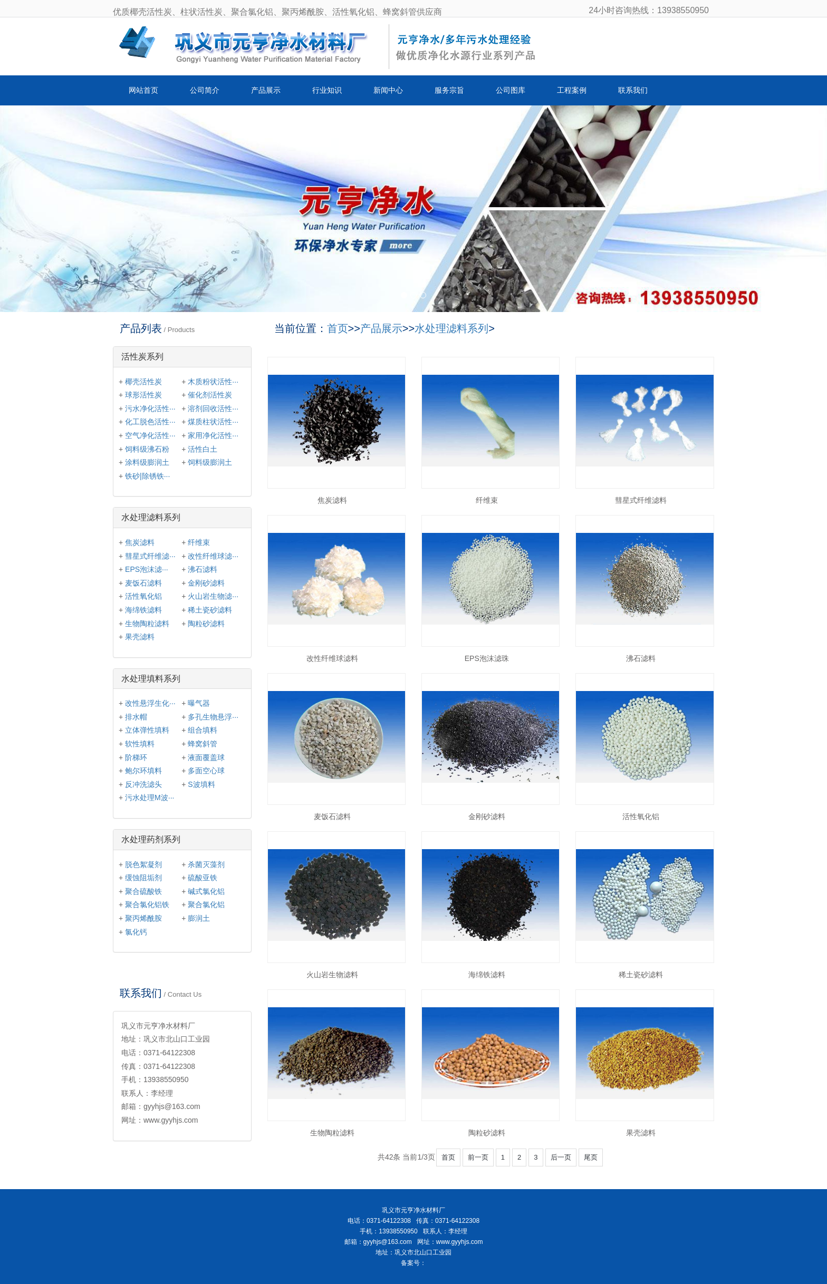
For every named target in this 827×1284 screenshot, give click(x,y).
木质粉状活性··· (213, 381)
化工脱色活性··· (150, 421)
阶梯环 (136, 757)
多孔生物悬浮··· (213, 717)
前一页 (478, 1157)
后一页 (561, 1157)
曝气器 (199, 703)
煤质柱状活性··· (213, 421)
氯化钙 (136, 932)
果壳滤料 (641, 1133)
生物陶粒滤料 (332, 1133)
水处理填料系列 (150, 678)
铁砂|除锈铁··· (147, 476)
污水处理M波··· (149, 797)
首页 (337, 328)
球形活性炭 (143, 395)
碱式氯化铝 (206, 891)
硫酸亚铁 (202, 877)
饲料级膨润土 (210, 462)
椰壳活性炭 (143, 381)
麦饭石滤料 (332, 816)
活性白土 (202, 449)
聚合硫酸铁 (143, 891)
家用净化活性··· (213, 435)
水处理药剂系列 (150, 839)
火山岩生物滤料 (332, 974)
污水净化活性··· (150, 408)
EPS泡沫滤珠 (487, 658)
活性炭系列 (142, 356)
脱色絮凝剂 (143, 864)
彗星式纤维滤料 (641, 500)
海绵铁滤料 (486, 974)
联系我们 (633, 90)
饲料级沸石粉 (147, 449)
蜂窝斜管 (202, 744)
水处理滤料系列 (451, 328)
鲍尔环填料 (143, 770)
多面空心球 (206, 770)
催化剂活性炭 (210, 395)
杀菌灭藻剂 (206, 864)
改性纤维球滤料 (332, 658)
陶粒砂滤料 (486, 1133)
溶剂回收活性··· (213, 408)
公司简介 (204, 90)
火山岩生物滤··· (213, 596)
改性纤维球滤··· (213, 556)
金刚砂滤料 (486, 816)
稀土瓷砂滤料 (641, 974)
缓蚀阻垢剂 (143, 877)
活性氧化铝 (640, 816)
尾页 (591, 1157)
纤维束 (487, 500)
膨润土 (199, 918)
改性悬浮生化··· (150, 703)
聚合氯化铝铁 (147, 904)
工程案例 (571, 90)
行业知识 (327, 90)
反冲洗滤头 (143, 784)
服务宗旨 (449, 90)
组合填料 (202, 730)
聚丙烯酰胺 (143, 918)
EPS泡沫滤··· (146, 569)
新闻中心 (388, 90)
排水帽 (136, 717)
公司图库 (510, 90)
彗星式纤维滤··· (150, 556)
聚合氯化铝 (206, 904)
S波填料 (201, 784)
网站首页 (143, 90)
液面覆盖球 (206, 757)
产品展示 (266, 90)
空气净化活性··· (150, 435)
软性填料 (140, 744)
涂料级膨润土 (147, 462)
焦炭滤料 (332, 500)
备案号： (413, 1263)
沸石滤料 (641, 658)
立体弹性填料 (147, 730)
